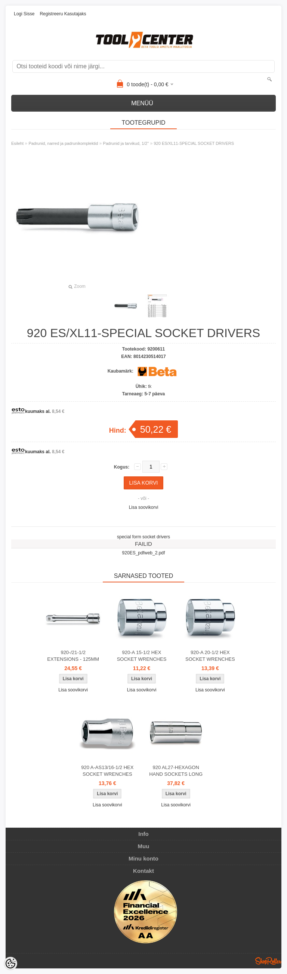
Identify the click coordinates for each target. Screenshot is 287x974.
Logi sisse (24, 13)
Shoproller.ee (268, 961)
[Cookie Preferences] (10, 963)
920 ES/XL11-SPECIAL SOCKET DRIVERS (194, 143)
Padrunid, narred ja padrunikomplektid (63, 143)
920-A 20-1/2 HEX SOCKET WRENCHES (210, 656)
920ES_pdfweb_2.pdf (143, 553)
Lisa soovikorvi (143, 507)
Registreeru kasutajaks (63, 13)
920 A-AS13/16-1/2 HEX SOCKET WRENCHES (107, 771)
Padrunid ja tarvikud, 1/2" (126, 143)
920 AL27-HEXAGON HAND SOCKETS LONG (176, 771)
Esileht (17, 143)
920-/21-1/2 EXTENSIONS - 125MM (73, 656)
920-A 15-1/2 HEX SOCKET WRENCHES (142, 656)
